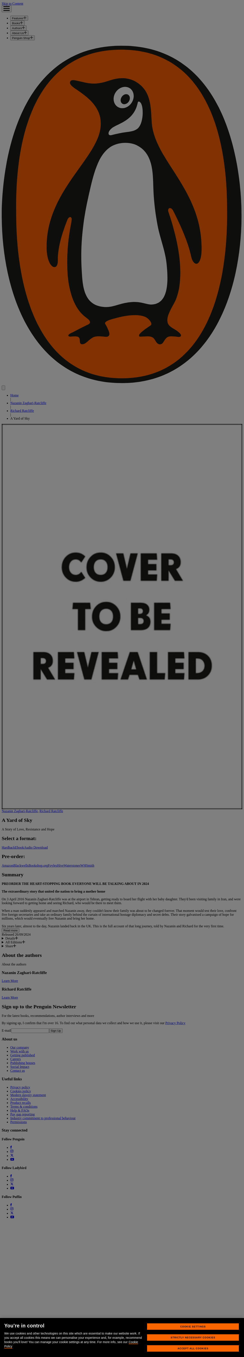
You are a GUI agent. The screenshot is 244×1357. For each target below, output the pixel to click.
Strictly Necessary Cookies (193, 1342)
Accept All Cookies (193, 1353)
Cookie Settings (193, 1331)
